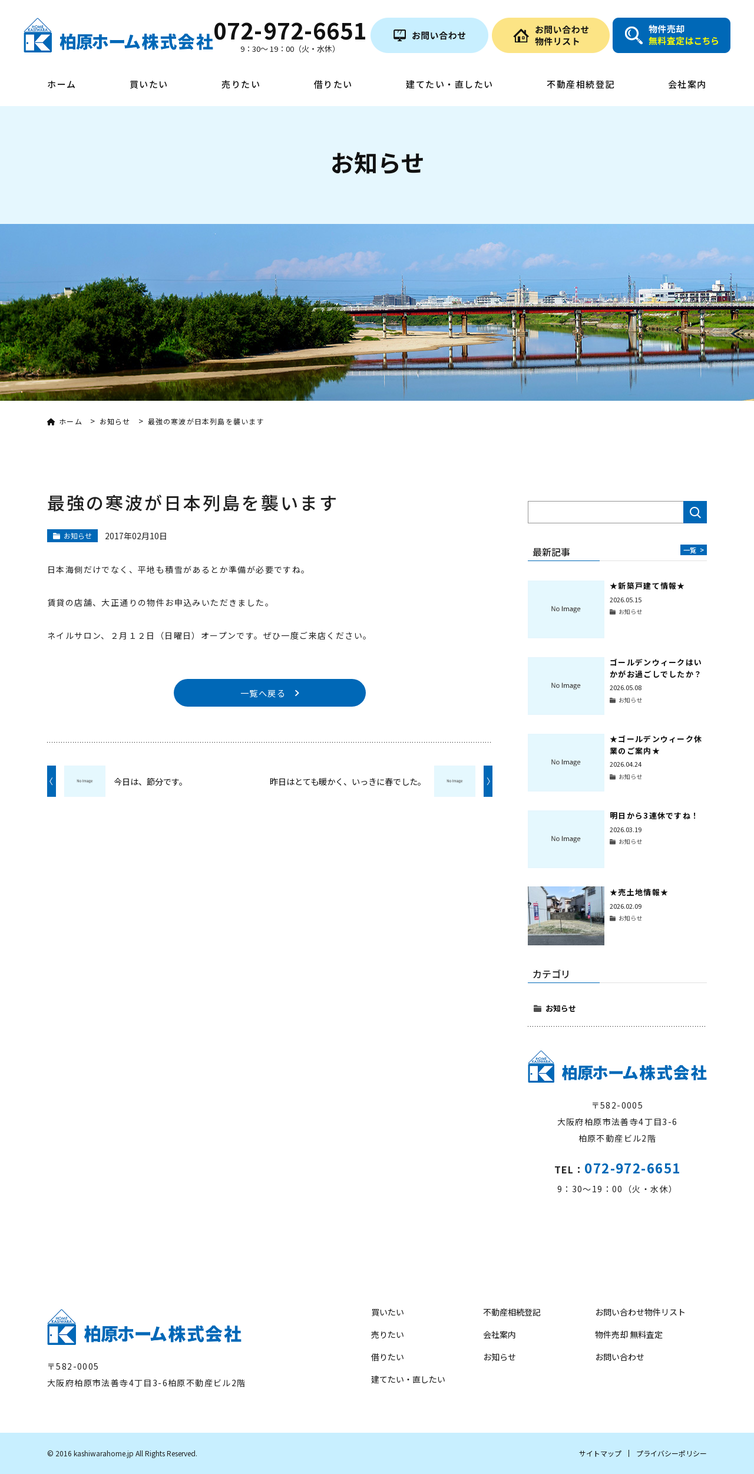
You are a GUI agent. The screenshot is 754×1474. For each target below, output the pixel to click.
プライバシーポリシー (671, 1453)
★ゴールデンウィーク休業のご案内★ (656, 744)
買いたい (149, 85)
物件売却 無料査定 (629, 1334)
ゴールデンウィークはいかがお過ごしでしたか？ (656, 668)
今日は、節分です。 (150, 783)
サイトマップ (600, 1453)
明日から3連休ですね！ (654, 815)
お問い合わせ (619, 1357)
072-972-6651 (632, 1167)
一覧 (693, 550)
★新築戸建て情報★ (648, 585)
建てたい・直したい (450, 85)
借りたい (333, 85)
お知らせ (560, 1008)
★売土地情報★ (639, 892)
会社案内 (687, 85)
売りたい (240, 85)
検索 (695, 512)
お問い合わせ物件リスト (640, 1312)
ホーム (62, 85)
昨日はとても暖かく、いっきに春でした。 (348, 783)
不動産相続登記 (581, 85)
